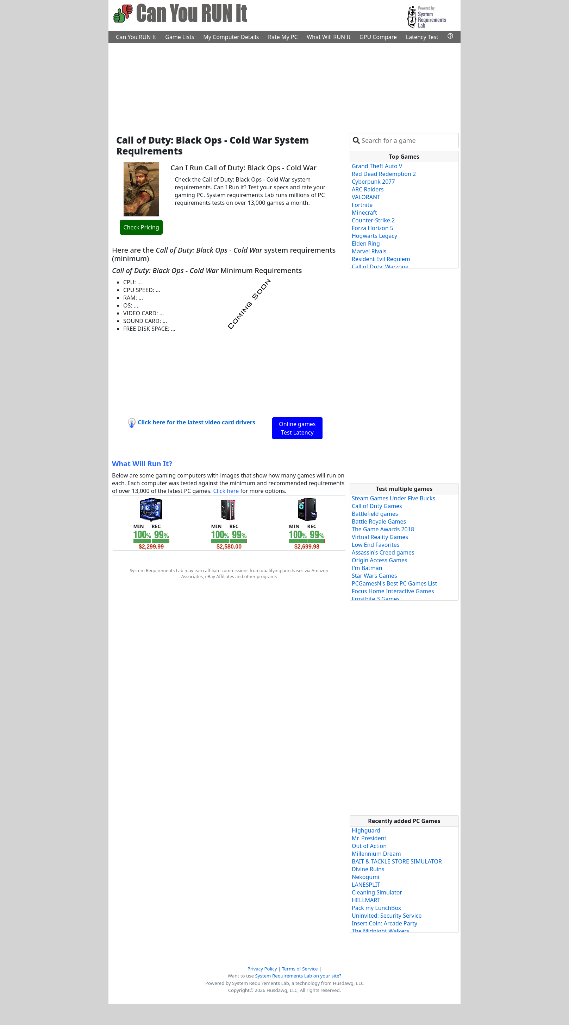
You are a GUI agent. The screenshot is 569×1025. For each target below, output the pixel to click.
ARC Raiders (368, 189)
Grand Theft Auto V (377, 166)
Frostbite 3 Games (376, 599)
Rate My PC (283, 37)
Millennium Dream (376, 854)
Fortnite (362, 205)
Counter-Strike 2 (373, 220)
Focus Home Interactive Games (393, 591)
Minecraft (364, 212)
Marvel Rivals (369, 251)
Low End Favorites (376, 545)
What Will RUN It (328, 37)
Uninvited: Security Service (387, 915)
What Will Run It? (142, 463)
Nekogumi (365, 877)
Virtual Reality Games (380, 537)
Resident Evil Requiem (381, 259)
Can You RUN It (136, 37)
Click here (226, 491)
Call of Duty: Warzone (380, 267)
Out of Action (369, 846)
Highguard (366, 830)
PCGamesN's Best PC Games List (394, 583)
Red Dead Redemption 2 (384, 174)
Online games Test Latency (297, 428)
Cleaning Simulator (377, 892)
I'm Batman (367, 568)
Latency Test (422, 37)
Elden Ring (366, 243)
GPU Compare (378, 37)
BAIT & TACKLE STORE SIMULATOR (397, 861)
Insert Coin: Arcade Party (384, 923)
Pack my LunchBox (376, 908)
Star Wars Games (374, 576)
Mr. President (369, 838)
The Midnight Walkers (380, 931)
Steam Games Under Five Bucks (393, 498)
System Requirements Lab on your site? (298, 976)
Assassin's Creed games (383, 552)
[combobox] (409, 140)
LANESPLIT (366, 884)
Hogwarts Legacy (374, 236)
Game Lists (179, 37)
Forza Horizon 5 (372, 228)
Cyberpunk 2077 (373, 181)
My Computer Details (231, 37)
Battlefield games (375, 514)
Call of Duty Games (377, 506)
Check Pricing (141, 227)
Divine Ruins (368, 869)
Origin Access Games (379, 560)
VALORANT (366, 197)
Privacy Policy (262, 969)
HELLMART (366, 900)
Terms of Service (300, 969)
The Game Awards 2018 (383, 529)
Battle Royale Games (379, 521)
